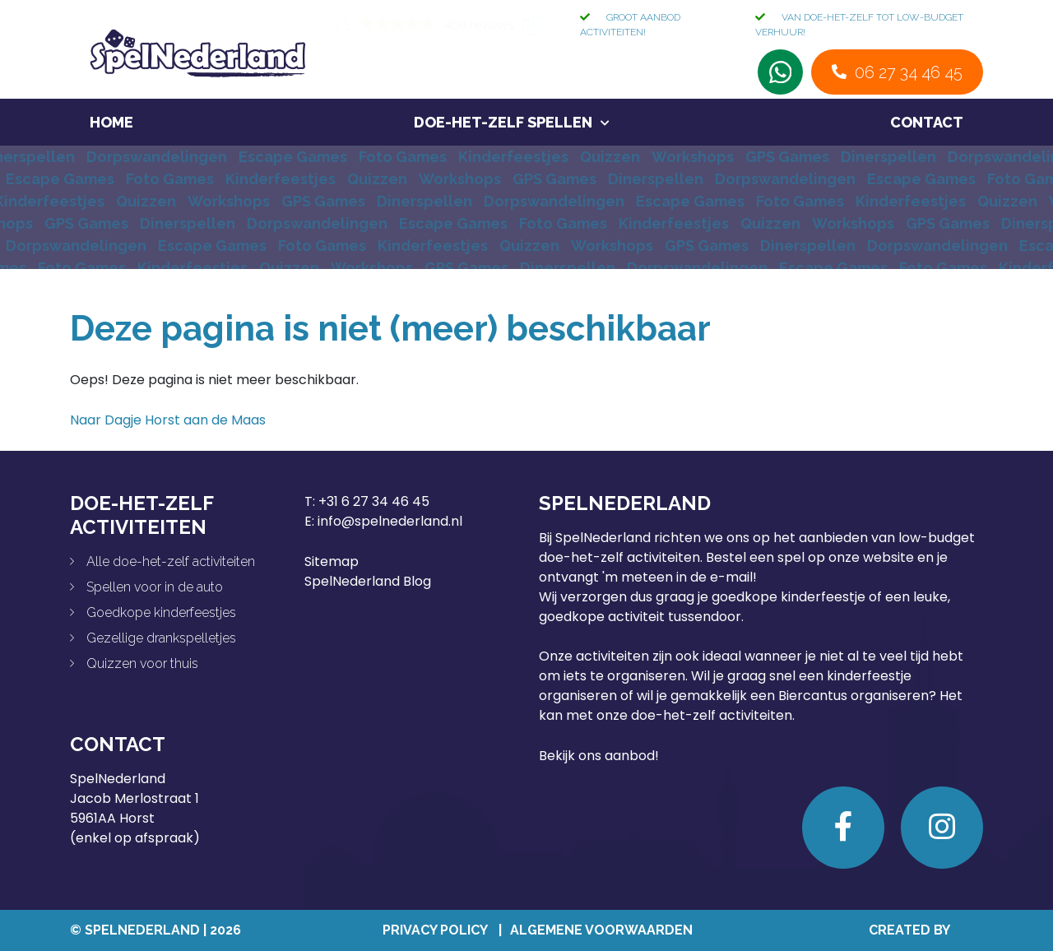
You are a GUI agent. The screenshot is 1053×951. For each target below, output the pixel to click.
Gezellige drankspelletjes (161, 638)
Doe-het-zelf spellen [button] (503, 122)
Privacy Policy (435, 930)
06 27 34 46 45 (909, 72)
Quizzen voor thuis (142, 663)
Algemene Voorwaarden (601, 930)
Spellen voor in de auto (154, 587)
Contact (926, 122)
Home (111, 122)
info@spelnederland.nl (390, 521)
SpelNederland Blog (367, 581)
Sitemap (331, 561)
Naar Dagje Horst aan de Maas (168, 420)
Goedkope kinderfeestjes (161, 612)
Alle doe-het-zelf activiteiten (170, 561)
